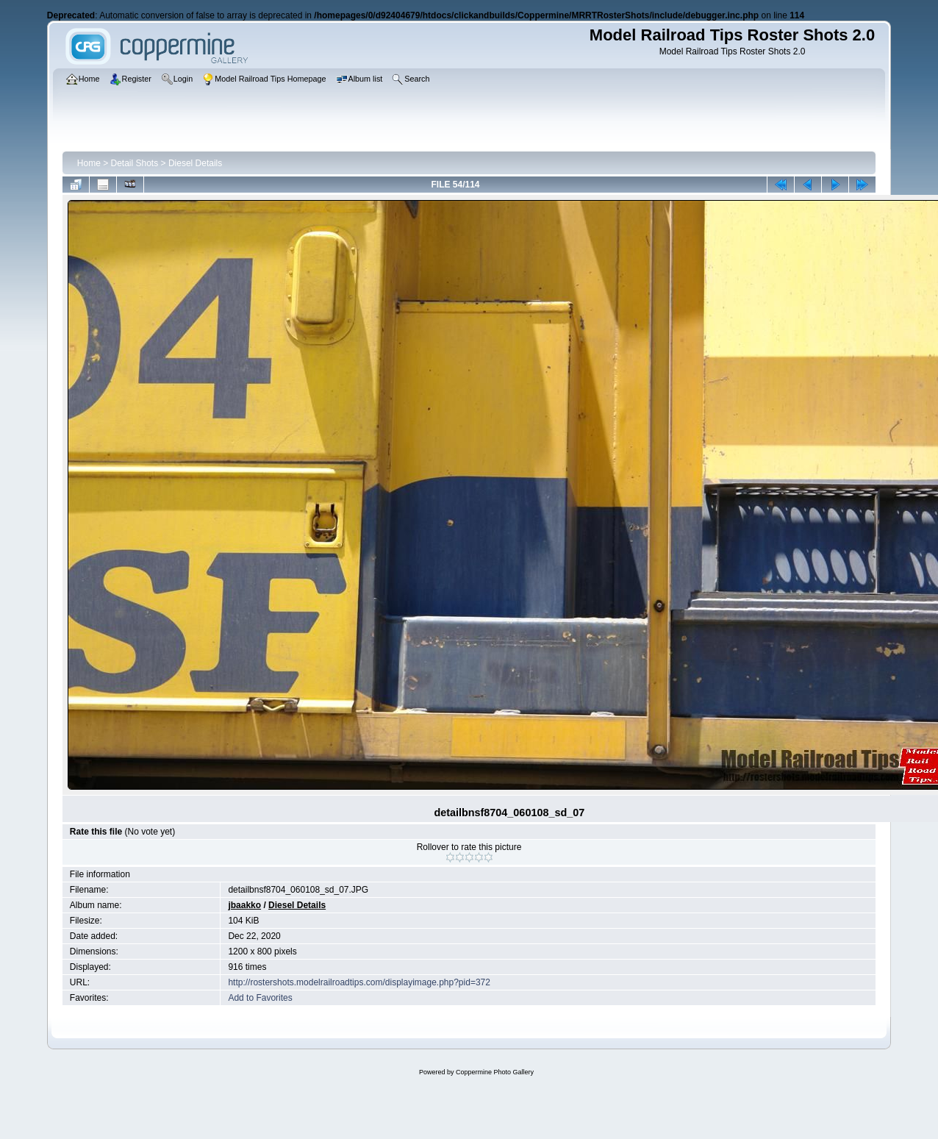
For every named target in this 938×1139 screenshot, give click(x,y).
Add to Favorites (260, 998)
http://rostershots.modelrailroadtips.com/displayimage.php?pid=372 (359, 982)
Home (89, 163)
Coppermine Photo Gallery (495, 1072)
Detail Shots (135, 163)
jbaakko (244, 905)
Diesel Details (195, 163)
